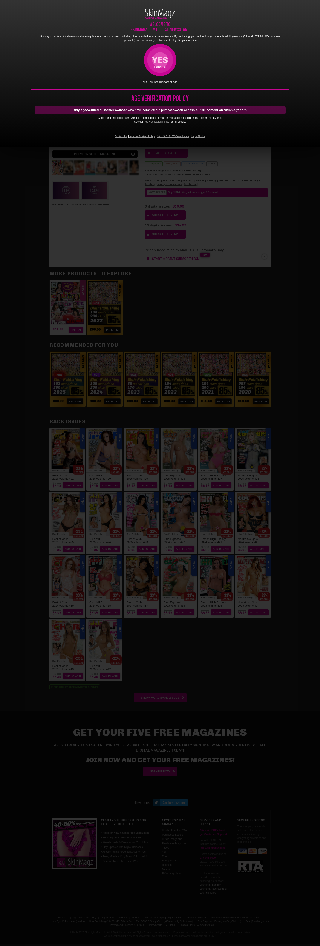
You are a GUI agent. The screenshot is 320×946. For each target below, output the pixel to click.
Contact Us (121, 136)
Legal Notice (198, 136)
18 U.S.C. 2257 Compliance (173, 136)
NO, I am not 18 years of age (160, 81)
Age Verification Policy (156, 121)
